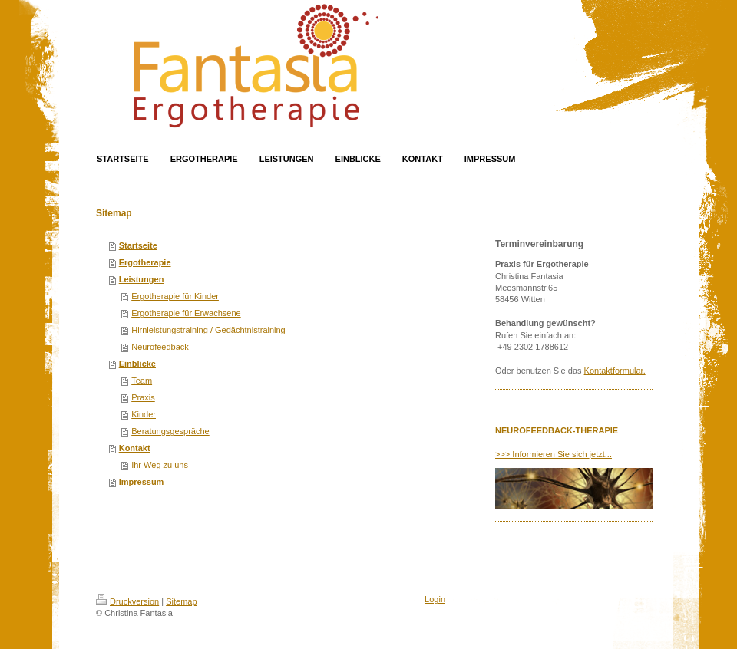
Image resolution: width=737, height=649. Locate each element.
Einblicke (137, 363)
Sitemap (181, 601)
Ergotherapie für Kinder (175, 296)
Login (435, 599)
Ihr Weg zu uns (159, 464)
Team (141, 380)
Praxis (143, 397)
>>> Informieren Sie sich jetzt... (553, 454)
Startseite (138, 245)
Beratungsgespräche (170, 431)
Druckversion (127, 601)
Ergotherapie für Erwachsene (185, 313)
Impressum (141, 481)
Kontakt (134, 448)
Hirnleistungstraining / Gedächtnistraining (208, 329)
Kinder (143, 414)
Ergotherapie (145, 262)
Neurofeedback (160, 346)
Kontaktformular (613, 370)
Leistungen (141, 279)
